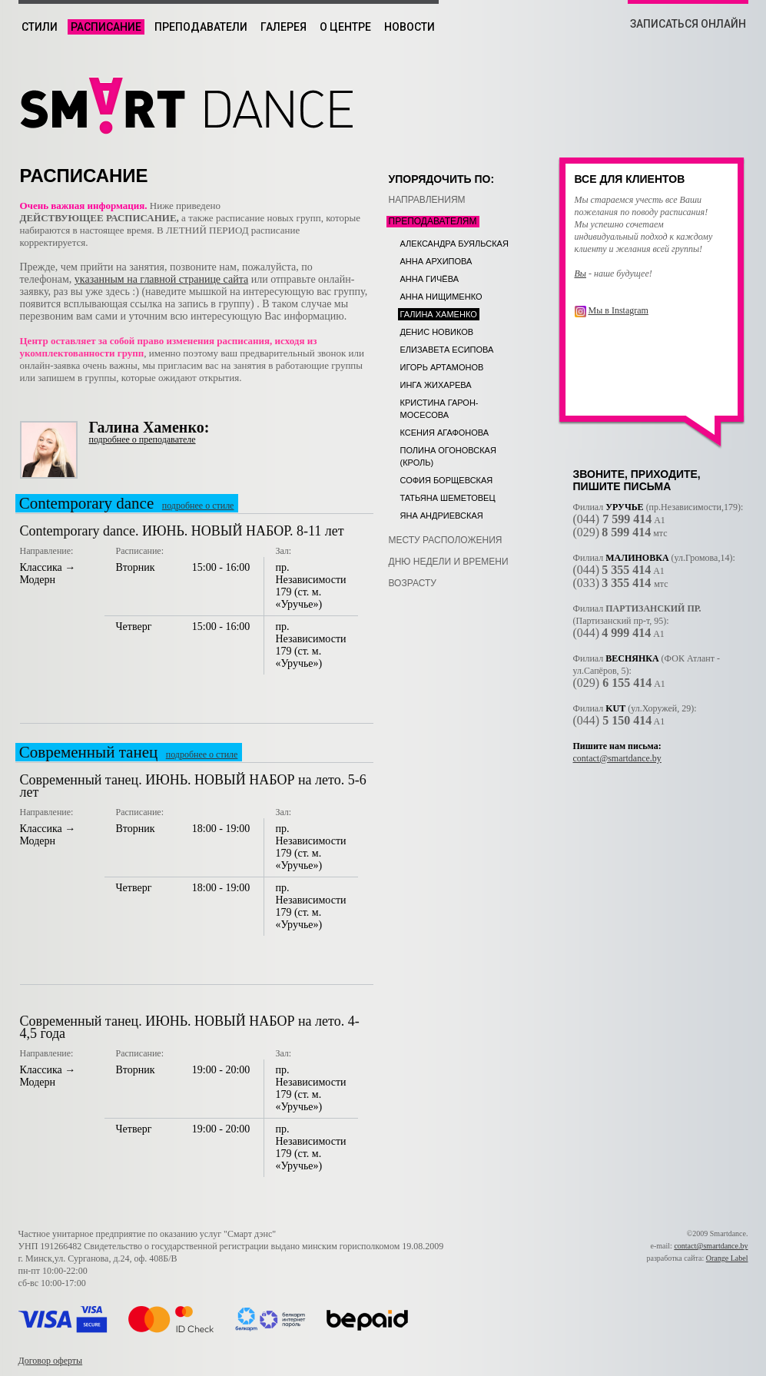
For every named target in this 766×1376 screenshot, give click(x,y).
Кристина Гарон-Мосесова (439, 408)
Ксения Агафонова (444, 432)
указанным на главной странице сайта (161, 279)
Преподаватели (200, 27)
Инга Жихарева (436, 385)
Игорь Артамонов (442, 367)
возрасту (412, 583)
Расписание (106, 27)
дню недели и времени (449, 561)
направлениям (427, 199)
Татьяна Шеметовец (448, 497)
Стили (40, 27)
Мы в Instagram (618, 310)
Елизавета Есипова (447, 349)
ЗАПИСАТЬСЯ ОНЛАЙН (688, 24)
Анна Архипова (436, 261)
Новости (409, 27)
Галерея (283, 27)
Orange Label (727, 1258)
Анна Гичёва (429, 278)
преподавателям (433, 221)
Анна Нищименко (441, 296)
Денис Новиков (437, 332)
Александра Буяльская (454, 243)
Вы (580, 273)
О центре (345, 27)
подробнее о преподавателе (142, 439)
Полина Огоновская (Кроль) (448, 456)
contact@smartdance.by (617, 758)
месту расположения (445, 540)
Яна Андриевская (441, 515)
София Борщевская (446, 480)
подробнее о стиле (198, 505)
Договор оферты (50, 1360)
